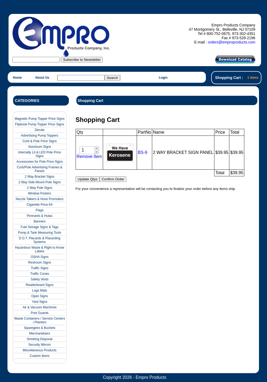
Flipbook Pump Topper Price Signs (39, 124)
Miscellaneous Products (40, 350)
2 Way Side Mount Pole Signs (39, 182)
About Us (42, 77)
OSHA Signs (40, 257)
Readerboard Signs (39, 285)
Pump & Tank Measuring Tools (39, 232)
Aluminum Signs (39, 147)
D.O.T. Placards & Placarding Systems (39, 240)
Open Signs (39, 296)
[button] (96, 148)
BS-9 (142, 152)
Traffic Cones (39, 274)
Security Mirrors (39, 345)
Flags (40, 210)
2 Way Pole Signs (39, 188)
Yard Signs (39, 302)
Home (17, 77)
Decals (40, 130)
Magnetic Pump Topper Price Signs (40, 119)
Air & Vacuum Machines (40, 307)
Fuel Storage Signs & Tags (39, 227)
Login (163, 77)
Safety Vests (40, 279)
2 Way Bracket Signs (39, 176)
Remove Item (89, 156)
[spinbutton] (87, 150)
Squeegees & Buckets (39, 328)
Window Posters (39, 193)
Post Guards (40, 313)
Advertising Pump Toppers (39, 135)
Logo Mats (39, 290)
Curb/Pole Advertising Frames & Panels (39, 169)
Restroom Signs (39, 262)
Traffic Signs (39, 268)
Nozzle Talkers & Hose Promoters (40, 199)
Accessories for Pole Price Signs (40, 162)
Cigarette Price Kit (40, 204)
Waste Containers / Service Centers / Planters (39, 320)
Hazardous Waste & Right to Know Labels (39, 249)
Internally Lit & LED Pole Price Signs (39, 154)
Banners (40, 221)
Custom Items (39, 356)
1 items (252, 77)
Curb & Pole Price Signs (39, 141)
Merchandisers (39, 333)
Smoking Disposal (39, 339)
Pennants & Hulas (39, 216)
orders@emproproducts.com (231, 42)
